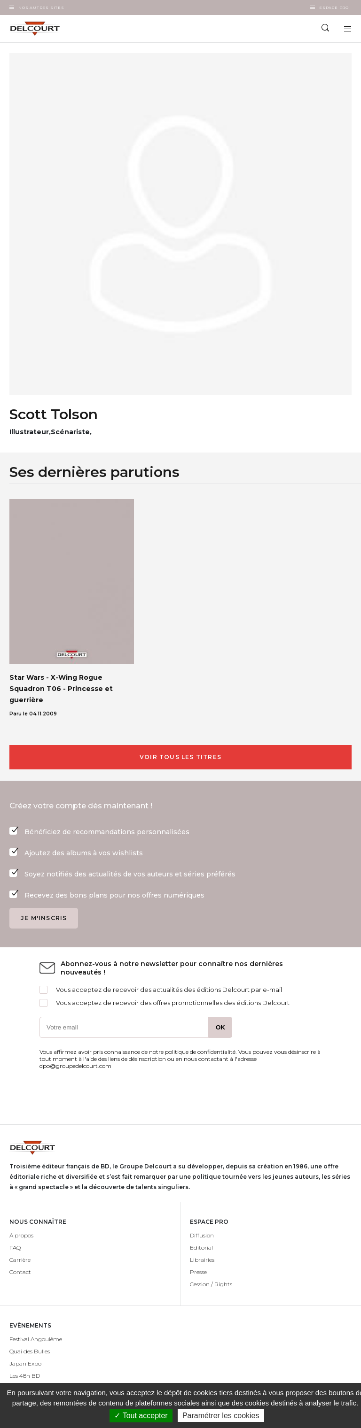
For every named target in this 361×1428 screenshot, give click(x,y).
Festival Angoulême (35, 1339)
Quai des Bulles (29, 1351)
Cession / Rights (211, 1284)
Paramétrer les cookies (220, 1416)
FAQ (15, 1247)
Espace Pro (334, 7)
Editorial (201, 1247)
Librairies (202, 1259)
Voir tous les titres (180, 756)
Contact (20, 1271)
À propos (21, 1235)
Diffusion (202, 1235)
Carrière (20, 1259)
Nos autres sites (41, 7)
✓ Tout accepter (140, 1416)
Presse (198, 1271)
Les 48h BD (24, 1375)
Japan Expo (25, 1363)
